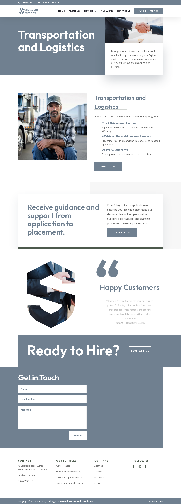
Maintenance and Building (68, 471)
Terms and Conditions (81, 501)
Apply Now (122, 232)
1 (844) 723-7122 (27, 2)
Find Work (107, 11)
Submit (78, 435)
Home (61, 11)
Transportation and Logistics (69, 483)
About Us (74, 11)
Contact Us (123, 11)
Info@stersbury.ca (27, 475)
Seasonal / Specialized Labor (70, 477)
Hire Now (108, 166)
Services (88, 11)
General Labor (63, 465)
